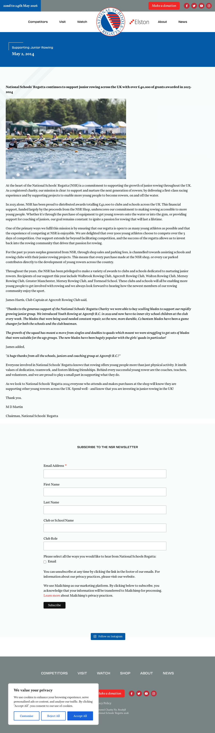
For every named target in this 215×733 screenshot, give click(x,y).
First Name (52, 484)
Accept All (80, 716)
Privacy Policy (102, 703)
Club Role (50, 538)
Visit (82, 673)
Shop (125, 673)
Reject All (53, 716)
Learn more (52, 595)
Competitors (54, 673)
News (168, 673)
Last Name (51, 502)
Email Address (55, 466)
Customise (26, 716)
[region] (53, 704)
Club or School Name (59, 520)
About (146, 673)
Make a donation (164, 6)
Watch (103, 673)
